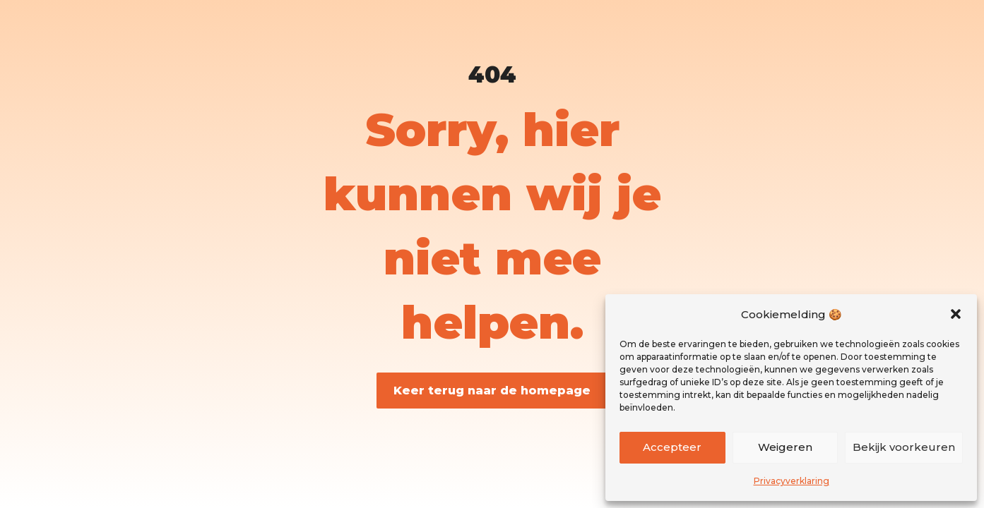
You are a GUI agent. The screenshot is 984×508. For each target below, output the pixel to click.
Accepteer (672, 447)
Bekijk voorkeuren (904, 447)
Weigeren (785, 447)
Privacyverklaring (791, 481)
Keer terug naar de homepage (492, 390)
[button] (956, 314)
